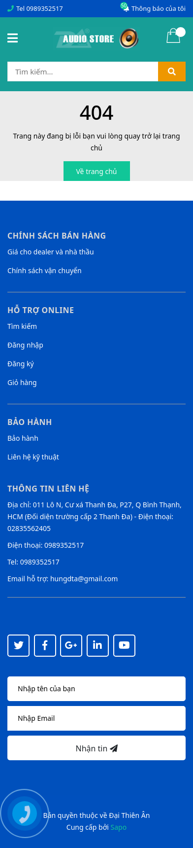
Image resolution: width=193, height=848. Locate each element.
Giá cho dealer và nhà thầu (50, 251)
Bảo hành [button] (29, 422)
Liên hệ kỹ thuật (33, 456)
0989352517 (44, 8)
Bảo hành (22, 438)
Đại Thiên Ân (129, 815)
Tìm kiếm (22, 326)
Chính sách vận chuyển (44, 270)
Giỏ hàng (22, 382)
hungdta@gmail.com (84, 578)
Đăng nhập (25, 345)
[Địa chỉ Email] (96, 718)
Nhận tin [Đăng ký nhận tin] (96, 748)
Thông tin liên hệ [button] (48, 488)
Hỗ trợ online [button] (40, 310)
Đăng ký (20, 363)
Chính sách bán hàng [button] (56, 235)
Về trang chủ (96, 171)
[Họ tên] (96, 688)
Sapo (119, 827)
